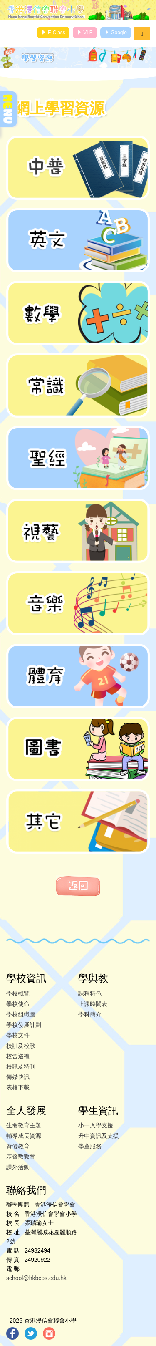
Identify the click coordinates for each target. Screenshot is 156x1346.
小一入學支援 (95, 1125)
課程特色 (90, 993)
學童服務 (90, 1146)
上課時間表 (92, 1004)
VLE (85, 32)
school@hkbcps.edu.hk (36, 1278)
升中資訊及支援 (98, 1135)
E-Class (53, 32)
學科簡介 (90, 1014)
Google (115, 32)
